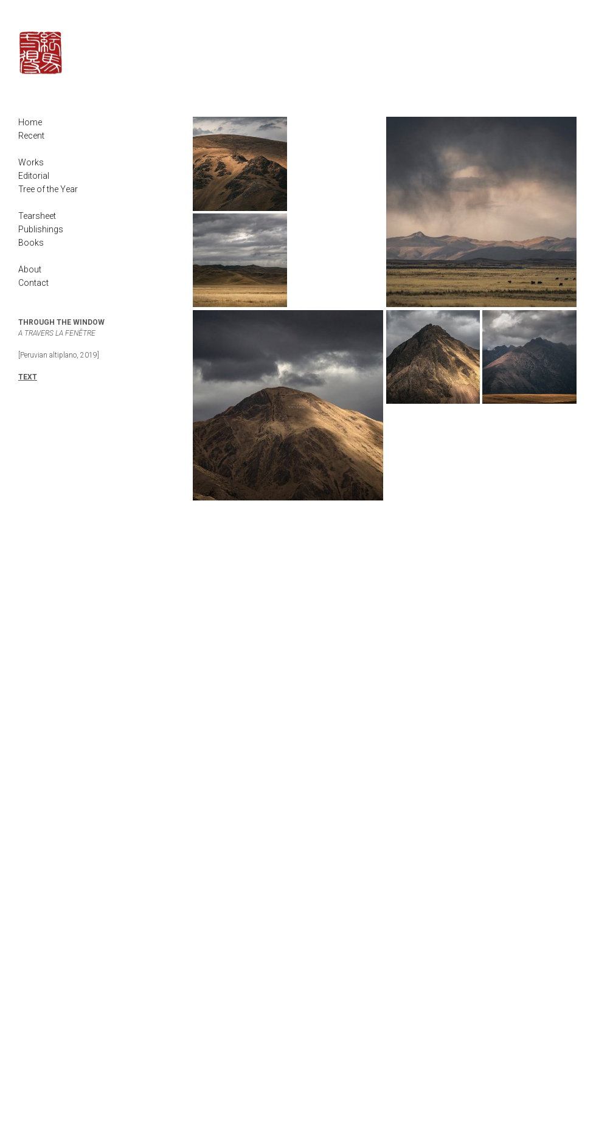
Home (30, 122)
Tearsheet (37, 216)
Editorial (33, 176)
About (29, 269)
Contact (33, 283)
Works (31, 162)
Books (31, 242)
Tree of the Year (48, 189)
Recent (31, 135)
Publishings (40, 229)
